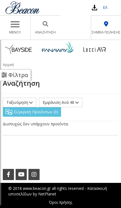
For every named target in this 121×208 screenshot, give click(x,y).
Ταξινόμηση (19, 102)
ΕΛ (105, 7)
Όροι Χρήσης (60, 202)
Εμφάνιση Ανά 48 (61, 102)
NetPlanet (47, 194)
